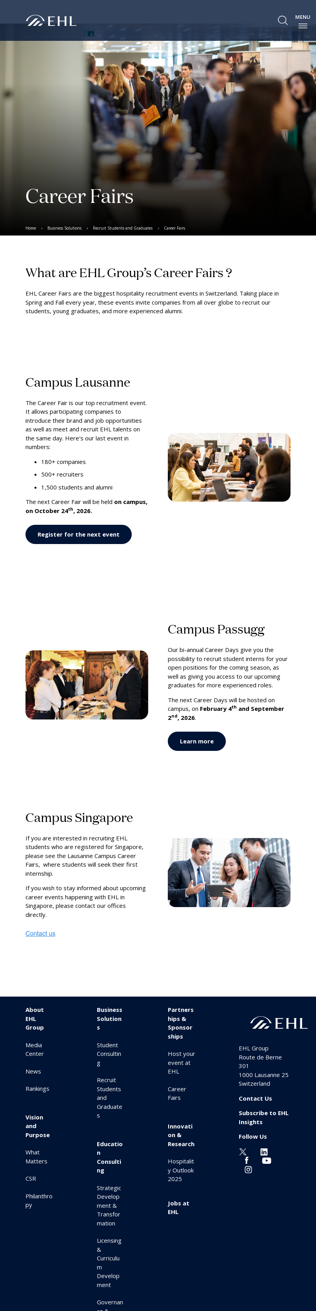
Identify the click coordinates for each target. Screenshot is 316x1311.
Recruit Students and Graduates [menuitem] (123, 228)
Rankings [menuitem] (37, 1088)
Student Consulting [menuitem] (109, 1053)
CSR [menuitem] (30, 1178)
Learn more (197, 741)
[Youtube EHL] (266, 1160)
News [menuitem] (33, 1071)
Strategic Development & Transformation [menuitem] (109, 1205)
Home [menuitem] (30, 228)
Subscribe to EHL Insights (264, 1117)
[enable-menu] (302, 25)
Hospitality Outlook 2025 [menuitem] (181, 1170)
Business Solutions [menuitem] (64, 228)
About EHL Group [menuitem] (34, 1018)
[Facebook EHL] (247, 1160)
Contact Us (255, 1098)
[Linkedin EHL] (264, 1151)
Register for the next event (79, 534)
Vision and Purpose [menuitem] (37, 1126)
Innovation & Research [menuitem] (181, 1135)
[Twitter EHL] (243, 1151)
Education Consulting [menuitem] (110, 1157)
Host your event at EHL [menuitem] (181, 1062)
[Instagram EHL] (248, 1169)
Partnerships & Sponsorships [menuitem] (181, 1023)
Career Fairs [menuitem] (174, 228)
